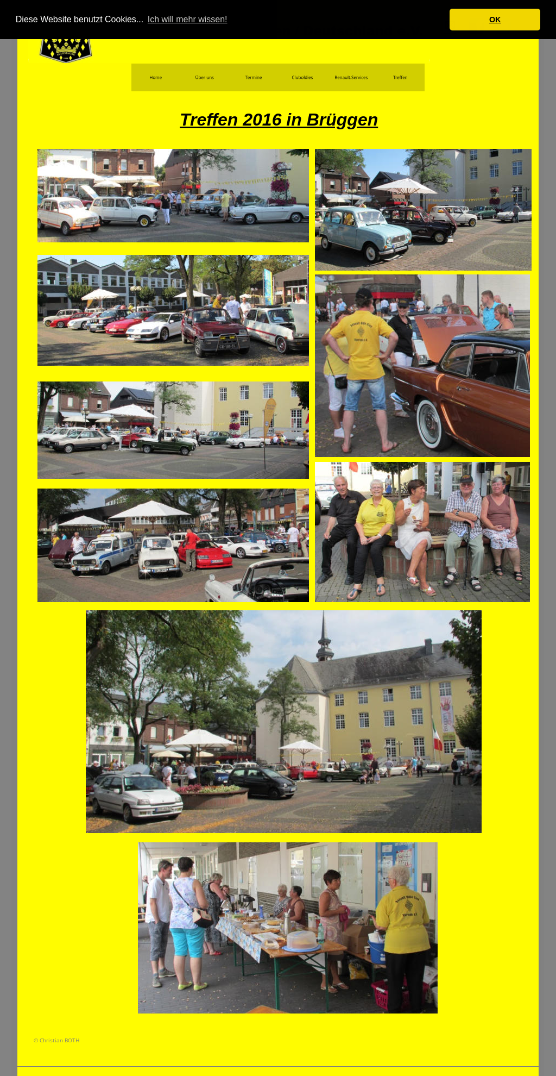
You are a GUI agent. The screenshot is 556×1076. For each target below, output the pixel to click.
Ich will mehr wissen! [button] (188, 19)
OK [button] (495, 19)
